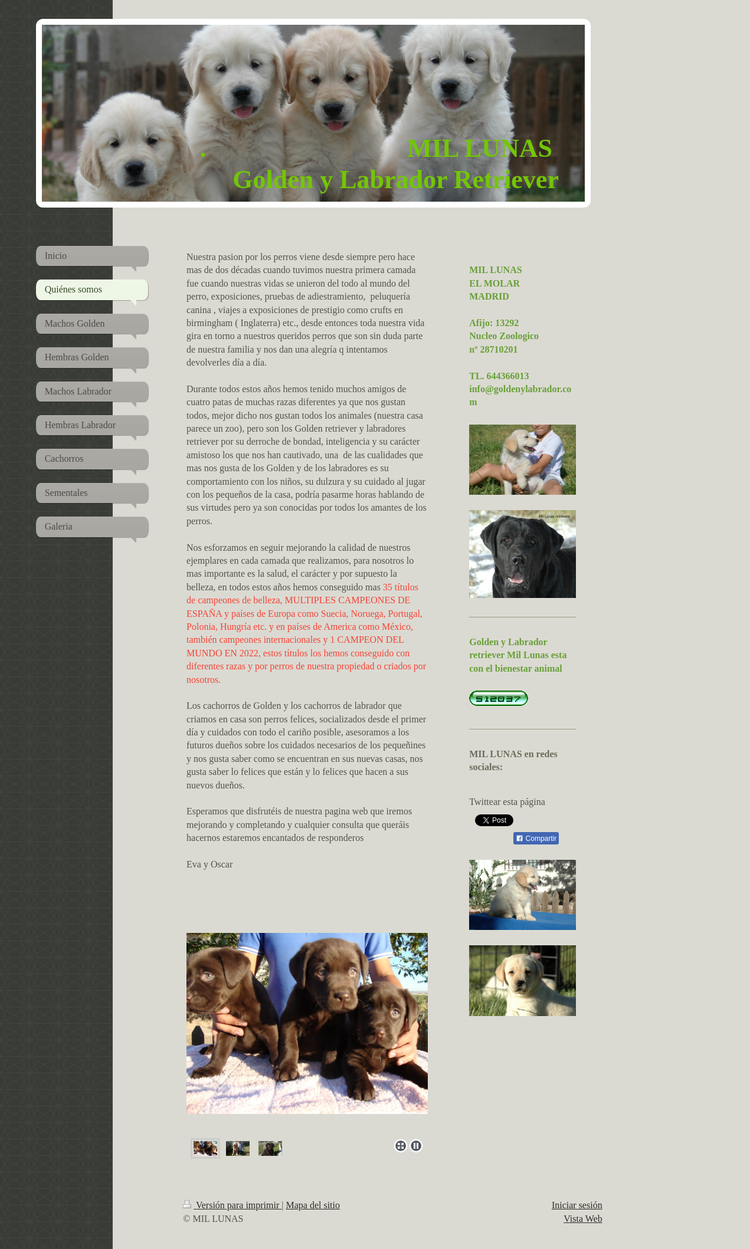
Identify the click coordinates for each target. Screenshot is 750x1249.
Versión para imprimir (232, 1205)
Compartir (536, 838)
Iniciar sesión (577, 1205)
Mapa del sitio (313, 1205)
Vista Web (583, 1219)
